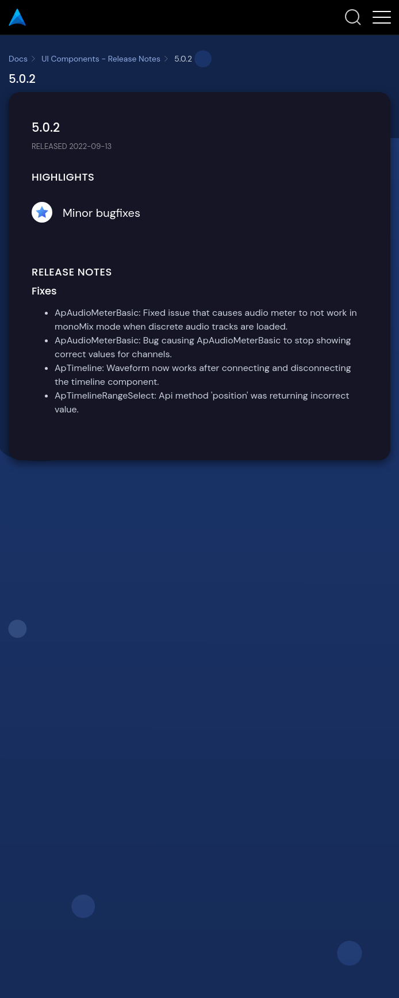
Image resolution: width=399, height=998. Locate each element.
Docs (18, 58)
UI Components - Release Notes (100, 58)
